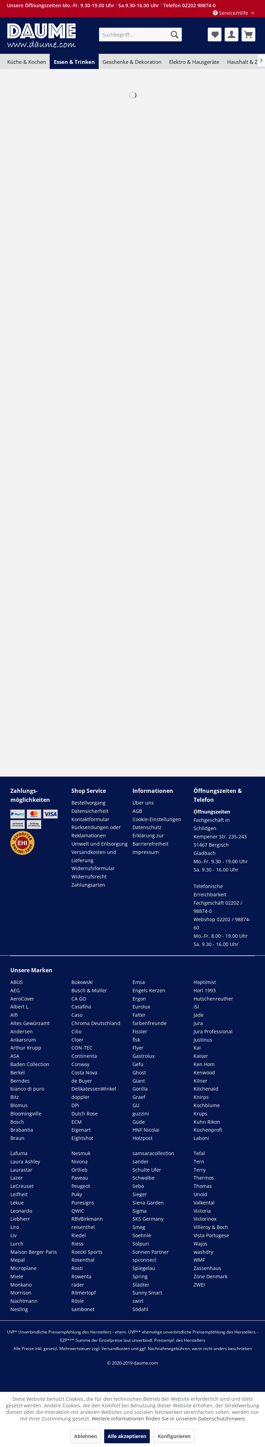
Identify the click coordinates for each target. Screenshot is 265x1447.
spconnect (144, 1260)
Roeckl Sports (86, 1252)
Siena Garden (148, 1202)
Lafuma (19, 1153)
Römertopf (83, 1292)
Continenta (84, 1056)
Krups (200, 1113)
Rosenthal (83, 1260)
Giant (138, 1080)
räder (77, 1284)
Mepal (17, 1260)
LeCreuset (21, 1186)
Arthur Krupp (25, 1047)
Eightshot (82, 1138)
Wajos (200, 1243)
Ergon (139, 998)
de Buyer (81, 1080)
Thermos (204, 1177)
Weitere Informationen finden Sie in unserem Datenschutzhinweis (168, 1418)
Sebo (138, 1186)
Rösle (77, 1301)
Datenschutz (146, 827)
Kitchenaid (206, 1088)
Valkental (204, 1202)
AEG (15, 990)
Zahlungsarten (88, 885)
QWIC (77, 1211)
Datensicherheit (89, 811)
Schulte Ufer (146, 1170)
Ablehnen (85, 1436)
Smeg (138, 1227)
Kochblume (207, 1105)
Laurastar (21, 1170)
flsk (136, 1039)
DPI (75, 1105)
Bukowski (82, 982)
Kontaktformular (90, 819)
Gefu (138, 1064)
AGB (137, 811)
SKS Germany (148, 1218)
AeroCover (22, 998)
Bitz (14, 1097)
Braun (17, 1138)
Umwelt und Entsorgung (99, 843)
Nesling (19, 1309)
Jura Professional (213, 1031)
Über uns (143, 802)
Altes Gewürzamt (30, 1023)
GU (135, 1105)
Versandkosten (115, 1348)
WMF (199, 1260)
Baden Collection (29, 1064)
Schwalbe (143, 1177)
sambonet (83, 1309)
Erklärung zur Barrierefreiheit (150, 839)
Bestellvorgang (88, 802)
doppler (80, 1097)
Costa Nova (84, 1072)
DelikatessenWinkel (93, 1088)
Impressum (145, 852)
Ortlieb (79, 1170)
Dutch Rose (84, 1113)
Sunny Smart (147, 1292)
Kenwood (204, 1072)
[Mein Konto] (231, 34)
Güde (138, 1122)
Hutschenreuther (213, 998)
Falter (139, 1015)
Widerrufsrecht (89, 876)
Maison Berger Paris (33, 1252)
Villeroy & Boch (211, 1227)
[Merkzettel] (215, 34)
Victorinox (205, 1218)
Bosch (17, 1122)
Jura (198, 1023)
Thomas (203, 1186)
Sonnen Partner (150, 1252)
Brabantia (21, 1129)
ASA (14, 1056)
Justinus (203, 1039)
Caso (76, 1015)
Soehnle (141, 1235)
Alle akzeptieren (127, 1436)
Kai (197, 1047)
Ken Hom (204, 1064)
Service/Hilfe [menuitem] (231, 13)
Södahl (140, 1309)
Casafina (81, 1006)
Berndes (20, 1080)
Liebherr (20, 1218)
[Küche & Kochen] (26, 62)
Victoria (202, 1211)
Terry (200, 1170)
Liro (14, 1227)
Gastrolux (143, 1056)
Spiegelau (143, 1268)
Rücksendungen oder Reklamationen (96, 831)
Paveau (79, 1177)
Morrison (20, 1292)
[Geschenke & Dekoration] (132, 62)
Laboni (201, 1138)
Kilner (200, 1080)
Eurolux (141, 1006)
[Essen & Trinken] (74, 62)
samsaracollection (153, 1153)
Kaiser (201, 1056)
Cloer (77, 1039)
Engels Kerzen (148, 990)
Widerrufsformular (93, 868)
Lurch (16, 1243)
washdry (203, 1252)
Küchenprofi (208, 1129)
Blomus (19, 1105)
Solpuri (140, 1243)
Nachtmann (24, 1301)
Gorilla (140, 1088)
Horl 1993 (205, 990)
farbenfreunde (149, 1023)
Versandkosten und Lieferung (93, 856)
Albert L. (20, 1006)
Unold (200, 1194)
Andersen (21, 1031)
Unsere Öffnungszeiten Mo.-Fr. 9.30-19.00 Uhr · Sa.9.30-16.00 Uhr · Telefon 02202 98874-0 (111, 5)
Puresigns (82, 1202)
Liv (13, 1235)
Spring (140, 1276)
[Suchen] (174, 34)
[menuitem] (140, 34)
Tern (199, 1161)
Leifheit (19, 1194)
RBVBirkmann (87, 1218)
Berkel (17, 1072)
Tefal (199, 1153)
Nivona (79, 1161)
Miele (16, 1276)
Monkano (21, 1284)
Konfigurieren (174, 1436)
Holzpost (142, 1138)
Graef (138, 1097)
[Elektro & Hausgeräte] (194, 62)
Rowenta (81, 1276)
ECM (76, 1122)
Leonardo (21, 1211)
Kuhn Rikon (207, 1122)
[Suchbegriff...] (140, 34)
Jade (199, 1015)
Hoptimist (205, 982)
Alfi (14, 1015)
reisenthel (83, 1227)
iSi (196, 1006)
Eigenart (81, 1129)
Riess (77, 1243)
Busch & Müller (89, 990)
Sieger (139, 1194)
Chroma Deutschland (95, 1023)
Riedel (78, 1235)
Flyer (138, 1047)
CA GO (78, 998)
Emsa (138, 982)
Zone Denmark (210, 1276)
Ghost (139, 1072)
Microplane (23, 1268)
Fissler (139, 1031)
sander (140, 1161)
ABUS (16, 982)
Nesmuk (80, 1153)
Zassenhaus (207, 1268)
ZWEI (199, 1284)
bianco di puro (27, 1088)
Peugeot (80, 1186)
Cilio (76, 1031)
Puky (76, 1194)
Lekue (17, 1202)
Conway (80, 1064)
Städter (140, 1284)
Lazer (16, 1177)
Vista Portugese (211, 1235)
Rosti (77, 1268)
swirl (138, 1301)
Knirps (201, 1097)
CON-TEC (81, 1047)
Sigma (139, 1211)
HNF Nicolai (145, 1129)
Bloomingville (25, 1113)
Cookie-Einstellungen (156, 819)
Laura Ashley (25, 1161)
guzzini (140, 1113)
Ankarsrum (23, 1039)
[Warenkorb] (248, 34)
